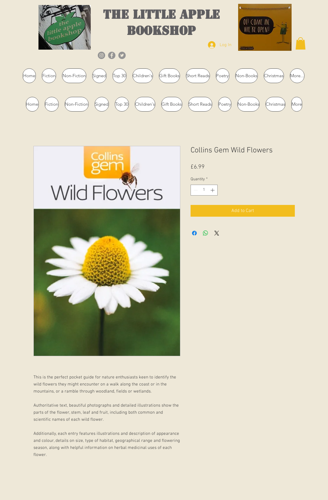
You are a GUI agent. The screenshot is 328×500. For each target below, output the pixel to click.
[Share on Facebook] (194, 233)
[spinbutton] (204, 190)
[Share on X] (216, 233)
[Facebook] (111, 55)
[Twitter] (122, 55)
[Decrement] (195, 190)
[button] (300, 43)
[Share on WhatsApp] (205, 233)
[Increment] (213, 190)
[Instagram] (101, 55)
